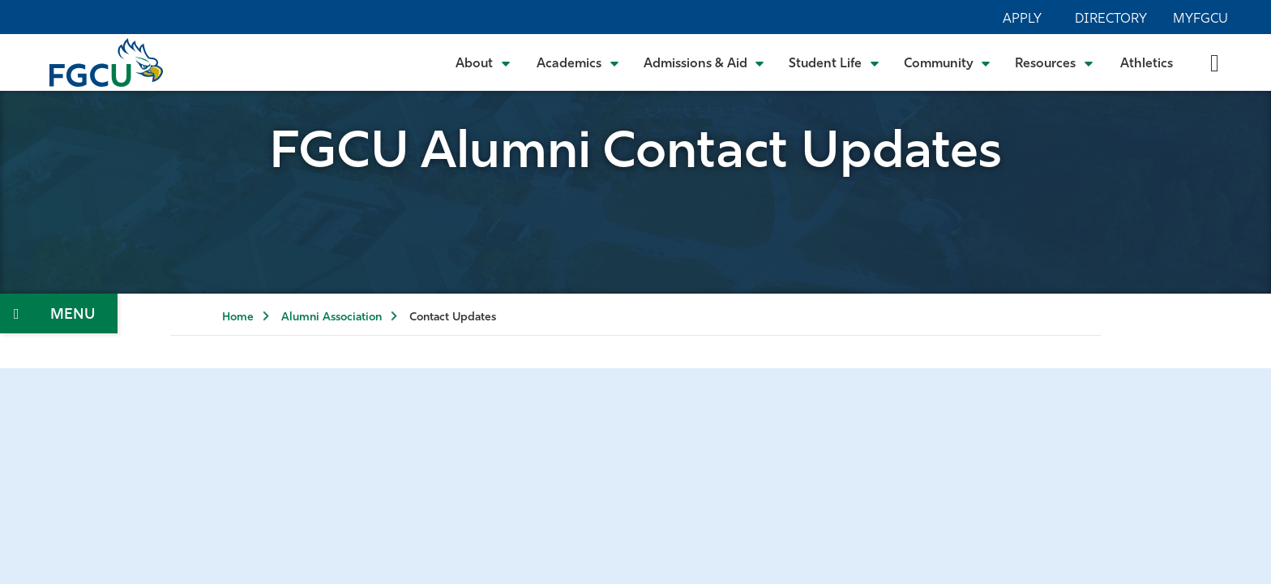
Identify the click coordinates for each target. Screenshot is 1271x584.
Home (238, 317)
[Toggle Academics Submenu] (577, 62)
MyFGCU (1200, 19)
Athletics (1146, 64)
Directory (1111, 19)
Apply (1022, 19)
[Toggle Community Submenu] (948, 62)
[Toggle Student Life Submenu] (834, 62)
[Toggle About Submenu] (483, 62)
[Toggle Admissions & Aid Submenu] (704, 62)
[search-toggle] (1215, 62)
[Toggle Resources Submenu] (1054, 62)
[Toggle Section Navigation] (59, 313)
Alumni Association (331, 317)
